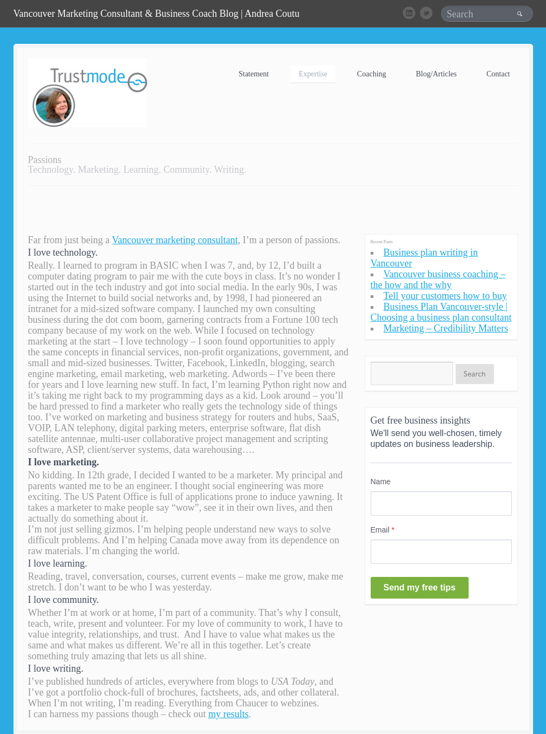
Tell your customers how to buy (445, 295)
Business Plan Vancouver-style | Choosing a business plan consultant (441, 312)
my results (228, 714)
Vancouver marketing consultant (175, 240)
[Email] (441, 552)
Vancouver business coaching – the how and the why (438, 279)
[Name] (441, 503)
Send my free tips (420, 587)
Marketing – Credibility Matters (446, 328)
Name (381, 481)
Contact (498, 74)
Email (382, 529)
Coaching (371, 74)
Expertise (313, 74)
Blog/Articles (436, 74)
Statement (254, 74)
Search (475, 374)
